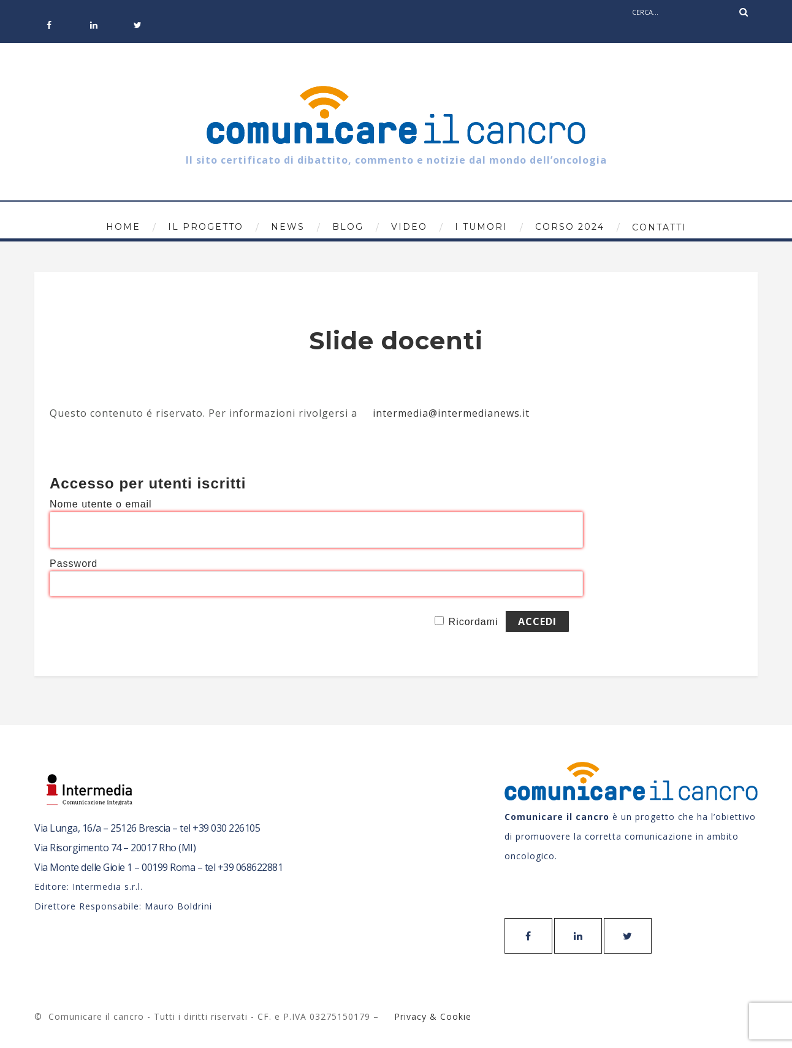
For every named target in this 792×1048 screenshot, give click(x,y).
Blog (348, 226)
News (288, 226)
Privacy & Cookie (431, 1016)
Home (123, 226)
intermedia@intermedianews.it (451, 413)
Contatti (659, 227)
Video (409, 226)
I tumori (481, 226)
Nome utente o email (101, 504)
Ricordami (473, 622)
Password (73, 563)
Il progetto (205, 226)
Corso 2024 (569, 226)
